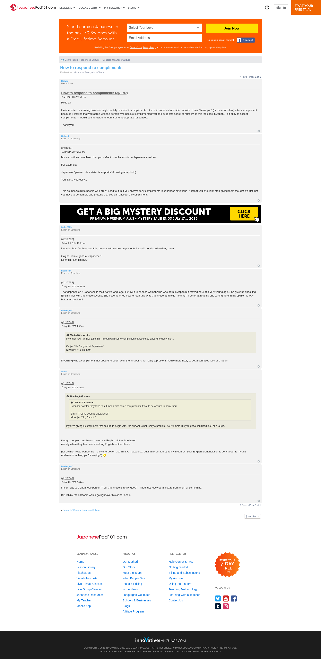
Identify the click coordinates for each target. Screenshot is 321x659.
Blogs (126, 606)
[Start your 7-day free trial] (227, 564)
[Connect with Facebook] (245, 40)
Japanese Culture (90, 60)
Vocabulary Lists (87, 578)
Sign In (281, 7)
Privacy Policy (149, 47)
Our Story (129, 567)
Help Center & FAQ (181, 561)
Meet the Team (132, 572)
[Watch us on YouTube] (226, 598)
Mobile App (84, 606)
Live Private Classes (90, 583)
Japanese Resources (90, 595)
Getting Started (178, 567)
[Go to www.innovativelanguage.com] (160, 639)
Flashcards (83, 572)
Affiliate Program (133, 611)
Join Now (232, 28)
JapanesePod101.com (186, 648)
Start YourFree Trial (307, 7)
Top (259, 131)
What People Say (134, 578)
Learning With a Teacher (184, 595)
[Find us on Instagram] (226, 606)
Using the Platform (180, 583)
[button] (267, 7)
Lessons (65, 8)
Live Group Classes (89, 589)
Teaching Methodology (183, 589)
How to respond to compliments (91, 67)
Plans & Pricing (132, 583)
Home (80, 561)
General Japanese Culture (116, 60)
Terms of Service (202, 651)
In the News (130, 589)
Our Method (130, 561)
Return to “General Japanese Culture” (81, 510)
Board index (71, 60)
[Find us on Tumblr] (218, 606)
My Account (176, 578)
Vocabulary (88, 8)
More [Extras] (132, 8)
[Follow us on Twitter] (218, 598)
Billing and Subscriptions (184, 572)
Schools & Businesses (137, 600)
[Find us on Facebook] (234, 598)
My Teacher (113, 8)
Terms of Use (136, 47)
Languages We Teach (136, 595)
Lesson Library (86, 567)
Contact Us (176, 600)
